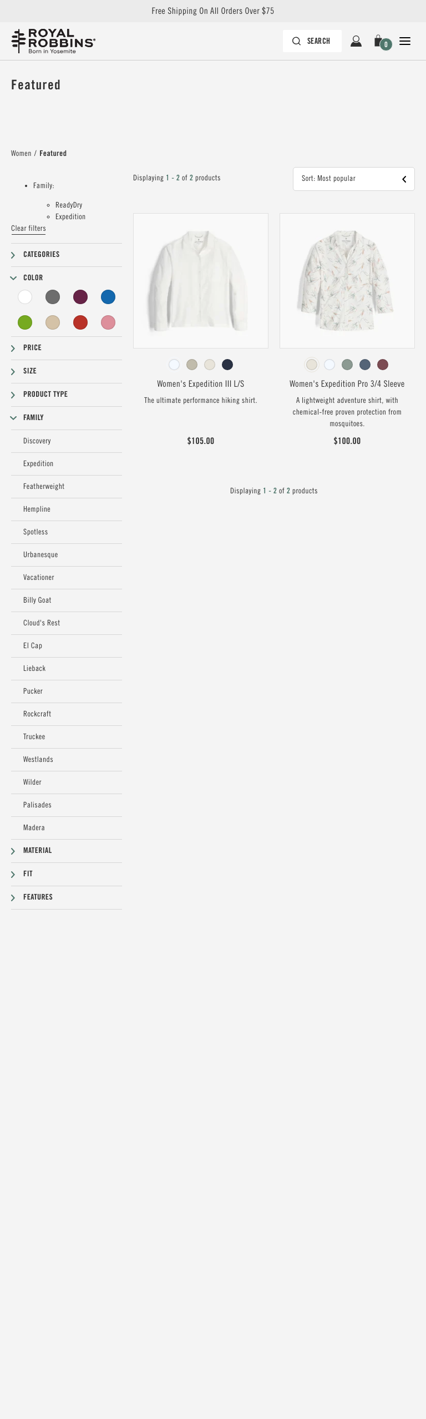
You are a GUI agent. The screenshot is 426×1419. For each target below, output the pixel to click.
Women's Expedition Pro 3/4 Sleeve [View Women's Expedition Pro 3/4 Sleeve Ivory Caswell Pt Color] (347, 384)
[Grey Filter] (53, 297)
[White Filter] (25, 297)
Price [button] (32, 348)
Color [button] (33, 278)
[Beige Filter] (53, 322)
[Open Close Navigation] (405, 41)
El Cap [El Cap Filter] (32, 646)
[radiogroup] (200, 364)
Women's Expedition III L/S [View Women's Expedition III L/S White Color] (200, 384)
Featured (53, 153)
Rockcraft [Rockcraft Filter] (37, 714)
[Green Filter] (25, 322)
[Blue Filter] (108, 297)
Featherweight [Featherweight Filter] (44, 486)
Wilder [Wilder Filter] (32, 782)
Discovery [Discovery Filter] (37, 441)
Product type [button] (45, 394)
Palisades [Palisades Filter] (37, 805)
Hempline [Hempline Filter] (36, 509)
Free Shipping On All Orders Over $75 (212, 11)
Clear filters (28, 228)
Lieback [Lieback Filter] (34, 668)
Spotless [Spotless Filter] (35, 532)
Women (21, 153)
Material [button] (37, 850)
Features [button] (38, 897)
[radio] (174, 364)
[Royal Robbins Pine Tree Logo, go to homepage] (53, 41)
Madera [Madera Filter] (34, 828)
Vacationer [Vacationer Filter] (38, 577)
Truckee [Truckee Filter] (34, 737)
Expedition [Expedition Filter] (38, 463)
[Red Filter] (80, 322)
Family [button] (33, 417)
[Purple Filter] (80, 297)
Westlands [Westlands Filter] (38, 759)
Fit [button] (28, 874)
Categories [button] (41, 254)
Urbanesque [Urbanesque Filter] (40, 555)
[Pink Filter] (108, 322)
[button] (380, 41)
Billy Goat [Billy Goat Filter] (37, 600)
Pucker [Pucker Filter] (33, 691)
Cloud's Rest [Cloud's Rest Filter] (41, 623)
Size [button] (30, 371)
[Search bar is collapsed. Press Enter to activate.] (312, 41)
